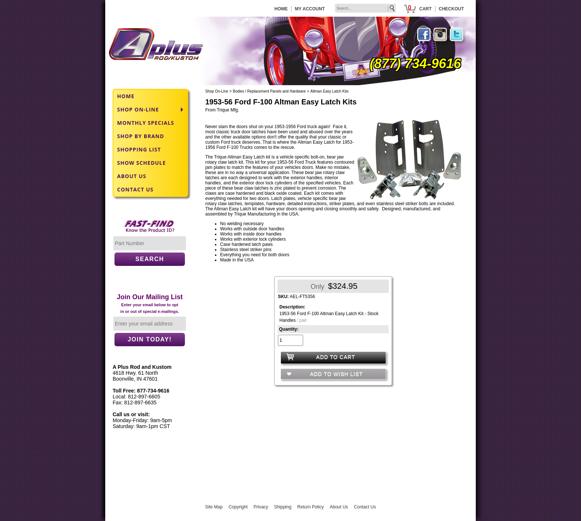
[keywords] (365, 8)
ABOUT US (131, 176)
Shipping (283, 507)
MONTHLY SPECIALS (145, 122)
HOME (281, 8)
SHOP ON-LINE (138, 109)
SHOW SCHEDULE (141, 162)
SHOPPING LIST (139, 149)
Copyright (238, 507)
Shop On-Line (216, 91)
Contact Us (365, 507)
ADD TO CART (335, 357)
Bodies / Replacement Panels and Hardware (269, 91)
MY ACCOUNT (310, 8)
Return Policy (310, 507)
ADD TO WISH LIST (336, 374)
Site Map (214, 507)
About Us (339, 507)
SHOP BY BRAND (140, 136)
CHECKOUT (451, 8)
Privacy (260, 507)
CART (425, 8)
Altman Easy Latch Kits (330, 91)
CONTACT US (135, 189)
